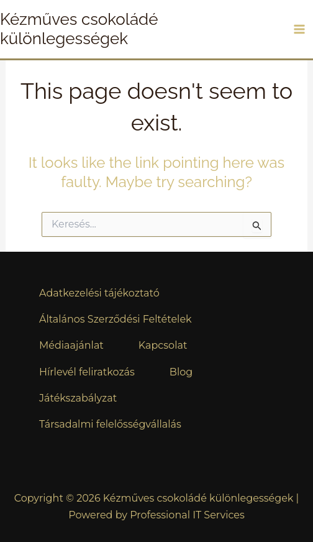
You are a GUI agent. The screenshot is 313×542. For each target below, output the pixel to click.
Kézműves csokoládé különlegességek (79, 29)
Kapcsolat (163, 345)
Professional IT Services (187, 515)
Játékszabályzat (78, 398)
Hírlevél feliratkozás (87, 372)
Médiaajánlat (71, 345)
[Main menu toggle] (299, 29)
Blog (181, 372)
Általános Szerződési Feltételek (115, 319)
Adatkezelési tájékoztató (99, 293)
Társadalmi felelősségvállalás (110, 424)
